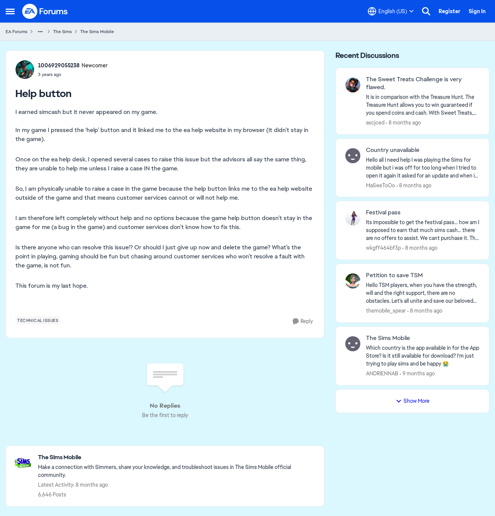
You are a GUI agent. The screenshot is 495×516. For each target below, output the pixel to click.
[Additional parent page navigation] (40, 31)
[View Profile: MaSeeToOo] (352, 155)
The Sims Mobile (388, 338)
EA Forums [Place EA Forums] (16, 32)
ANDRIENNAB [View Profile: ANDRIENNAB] (382, 373)
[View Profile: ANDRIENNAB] (352, 343)
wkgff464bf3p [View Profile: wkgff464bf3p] (383, 247)
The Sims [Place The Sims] (62, 32)
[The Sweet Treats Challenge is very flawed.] (423, 105)
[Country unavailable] (423, 167)
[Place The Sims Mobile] (177, 457)
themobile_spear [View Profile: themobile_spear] (386, 310)
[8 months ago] (403, 123)
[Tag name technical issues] (37, 320)
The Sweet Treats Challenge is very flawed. (414, 83)
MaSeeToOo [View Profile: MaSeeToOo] (380, 185)
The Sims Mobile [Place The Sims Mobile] (97, 32)
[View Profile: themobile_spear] (352, 280)
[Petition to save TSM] (423, 293)
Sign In (477, 11)
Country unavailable (392, 150)
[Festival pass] (423, 230)
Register (449, 11)
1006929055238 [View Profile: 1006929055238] (59, 65)
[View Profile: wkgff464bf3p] (352, 218)
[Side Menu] (10, 11)
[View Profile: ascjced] (352, 85)
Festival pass (383, 212)
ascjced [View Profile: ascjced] (375, 122)
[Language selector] (390, 11)
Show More (413, 401)
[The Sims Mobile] (423, 356)
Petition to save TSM (394, 275)
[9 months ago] (417, 374)
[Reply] (302, 321)
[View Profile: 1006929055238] (24, 69)
